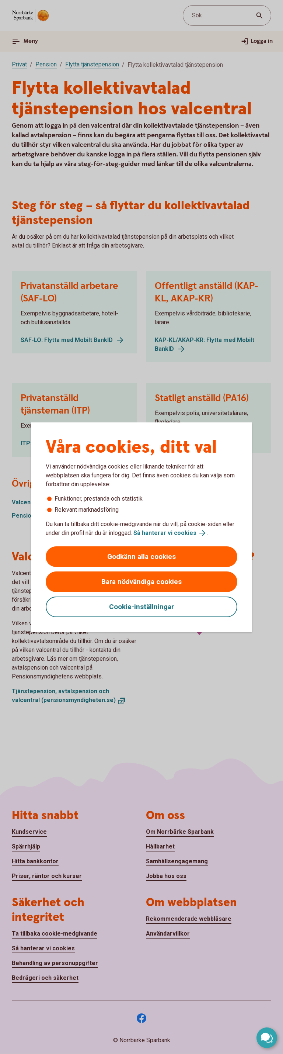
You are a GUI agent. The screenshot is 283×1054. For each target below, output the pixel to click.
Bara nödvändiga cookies (141, 581)
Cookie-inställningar (141, 606)
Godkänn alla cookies (141, 556)
